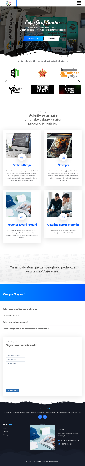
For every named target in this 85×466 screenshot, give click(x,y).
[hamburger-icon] (79, 3)
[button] (79, 82)
